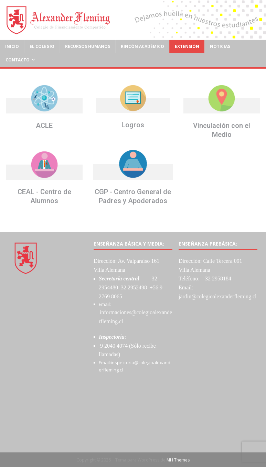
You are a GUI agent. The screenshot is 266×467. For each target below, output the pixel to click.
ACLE (44, 125)
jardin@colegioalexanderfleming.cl (218, 296)
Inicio (12, 46)
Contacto (18, 60)
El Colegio (42, 46)
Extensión (187, 46)
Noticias (220, 46)
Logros (132, 125)
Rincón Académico (142, 46)
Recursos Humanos (87, 46)
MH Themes (178, 460)
